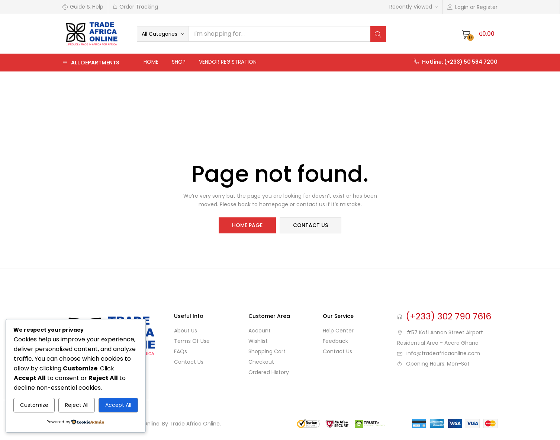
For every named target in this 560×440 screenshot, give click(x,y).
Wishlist (258, 341)
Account (259, 330)
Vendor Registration (228, 62)
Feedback (335, 341)
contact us (310, 225)
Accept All (118, 405)
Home (151, 62)
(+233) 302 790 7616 (448, 316)
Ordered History (268, 372)
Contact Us (188, 362)
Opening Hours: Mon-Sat (438, 363)
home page (247, 225)
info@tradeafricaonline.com (443, 353)
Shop (179, 62)
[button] (163, 33)
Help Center (338, 330)
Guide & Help (82, 6)
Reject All (76, 405)
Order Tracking (135, 6)
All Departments (90, 62)
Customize (34, 405)
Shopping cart (267, 351)
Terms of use (192, 341)
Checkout (261, 362)
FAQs (180, 351)
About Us (185, 330)
